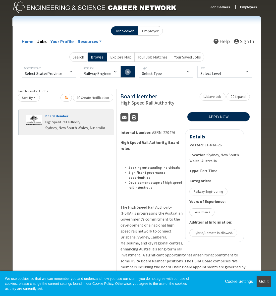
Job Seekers (220, 7)
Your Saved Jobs (187, 57)
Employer (150, 30)
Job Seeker (124, 30)
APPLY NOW (219, 116)
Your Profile (62, 41)
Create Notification (93, 97)
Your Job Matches (152, 57)
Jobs (42, 41)
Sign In (244, 41)
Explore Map (120, 57)
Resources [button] (88, 41)
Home (27, 41)
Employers (248, 7)
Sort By (27, 97)
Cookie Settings (239, 281)
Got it (264, 281)
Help (222, 41)
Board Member (56, 116)
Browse (97, 57)
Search (78, 57)
